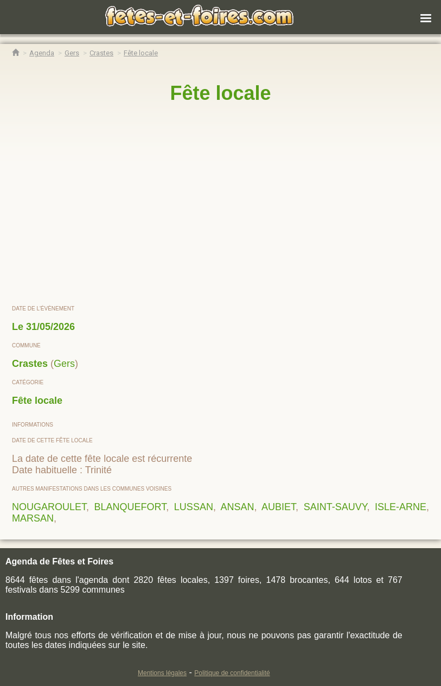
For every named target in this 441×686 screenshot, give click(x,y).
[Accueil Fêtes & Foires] (15, 53)
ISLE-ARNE (400, 506)
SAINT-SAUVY (335, 506)
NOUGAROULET (49, 506)
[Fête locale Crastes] (141, 53)
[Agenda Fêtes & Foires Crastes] (101, 53)
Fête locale (37, 400)
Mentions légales (162, 673)
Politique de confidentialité (232, 673)
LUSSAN (193, 506)
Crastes (30, 363)
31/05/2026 (50, 326)
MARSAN (33, 518)
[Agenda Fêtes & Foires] (41, 53)
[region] (220, 204)
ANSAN (237, 506)
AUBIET (278, 506)
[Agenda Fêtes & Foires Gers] (72, 53)
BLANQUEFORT (130, 506)
